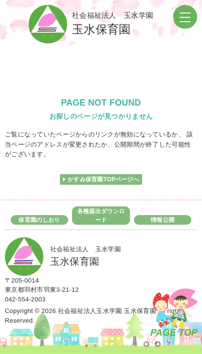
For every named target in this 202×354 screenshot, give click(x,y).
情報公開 (162, 220)
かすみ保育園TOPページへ (103, 179)
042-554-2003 (25, 299)
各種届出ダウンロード (101, 215)
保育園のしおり (39, 220)
